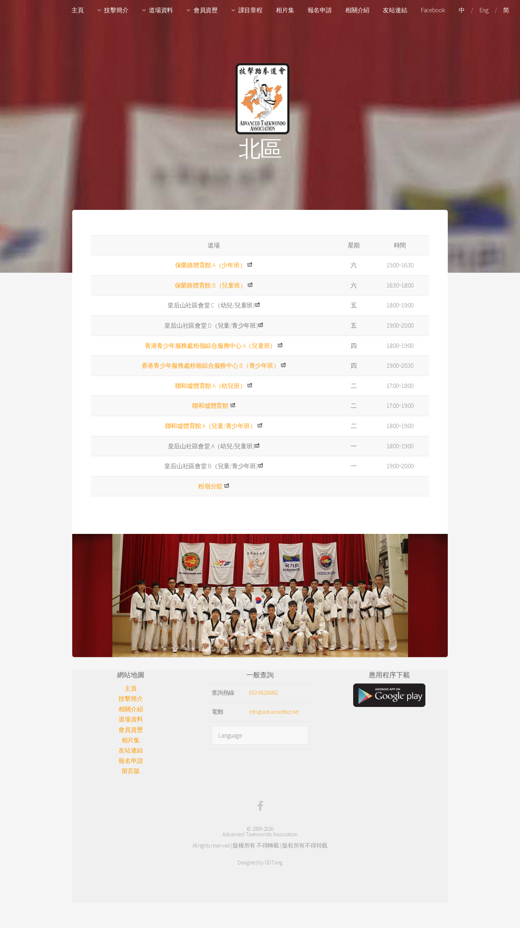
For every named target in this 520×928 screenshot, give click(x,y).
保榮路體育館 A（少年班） (210, 265)
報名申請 (320, 10)
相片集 (285, 10)
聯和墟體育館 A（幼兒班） (210, 386)
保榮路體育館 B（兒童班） (210, 285)
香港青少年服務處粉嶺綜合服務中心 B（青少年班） (211, 366)
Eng (483, 10)
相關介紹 (357, 10)
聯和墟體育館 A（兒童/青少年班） (210, 426)
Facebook (433, 10)
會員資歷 (206, 10)
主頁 (77, 10)
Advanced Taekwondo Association (260, 834)
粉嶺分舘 (210, 486)
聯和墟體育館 (210, 406)
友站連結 (395, 10)
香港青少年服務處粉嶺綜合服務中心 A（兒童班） (210, 346)
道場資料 (161, 10)
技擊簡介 (116, 10)
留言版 (131, 771)
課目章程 (250, 10)
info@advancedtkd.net (274, 711)
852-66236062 (263, 692)
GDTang (273, 862)
